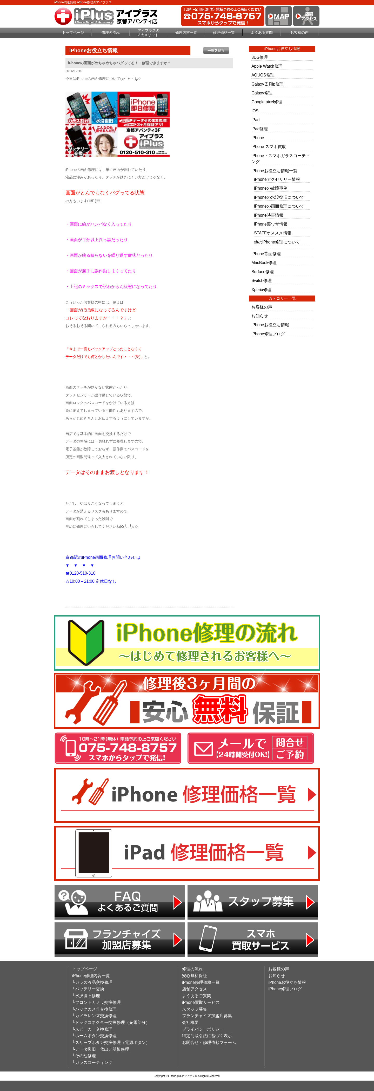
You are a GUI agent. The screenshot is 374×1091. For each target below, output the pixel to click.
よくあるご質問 (196, 995)
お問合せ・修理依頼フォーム (209, 1042)
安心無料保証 (194, 975)
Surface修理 (262, 271)
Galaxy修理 (261, 93)
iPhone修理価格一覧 (201, 982)
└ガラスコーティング (92, 1062)
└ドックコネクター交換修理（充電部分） (111, 1022)
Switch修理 (261, 280)
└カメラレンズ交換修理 (94, 1015)
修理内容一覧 (186, 32)
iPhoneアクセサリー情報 (277, 179)
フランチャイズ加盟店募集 (207, 1015)
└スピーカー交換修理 (92, 1029)
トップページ (73, 32)
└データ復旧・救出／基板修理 (100, 1049)
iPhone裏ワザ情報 (271, 224)
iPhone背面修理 (266, 254)
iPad (255, 120)
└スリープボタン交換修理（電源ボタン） (111, 1042)
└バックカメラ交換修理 (94, 1009)
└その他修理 (84, 1056)
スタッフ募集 (194, 1009)
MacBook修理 (264, 262)
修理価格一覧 (224, 32)
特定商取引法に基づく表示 (207, 1036)
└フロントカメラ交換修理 (96, 1002)
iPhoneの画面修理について (279, 206)
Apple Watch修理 (267, 66)
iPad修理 (259, 129)
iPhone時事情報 (268, 215)
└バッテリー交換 (88, 989)
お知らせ (259, 316)
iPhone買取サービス (201, 1002)
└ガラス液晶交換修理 (92, 982)
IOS (254, 111)
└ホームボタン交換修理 (94, 1036)
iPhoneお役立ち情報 (270, 325)
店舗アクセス (194, 989)
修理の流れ (111, 32)
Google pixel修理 (266, 102)
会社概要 (190, 1022)
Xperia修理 (261, 289)
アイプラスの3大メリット (148, 32)
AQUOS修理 (262, 75)
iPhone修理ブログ (268, 334)
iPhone (257, 138)
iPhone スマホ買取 (268, 146)
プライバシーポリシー (203, 1029)
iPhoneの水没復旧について (279, 197)
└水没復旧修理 (86, 995)
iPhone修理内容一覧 (91, 975)
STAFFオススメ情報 (272, 233)
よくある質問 (262, 32)
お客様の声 (299, 32)
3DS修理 (259, 57)
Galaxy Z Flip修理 (267, 84)
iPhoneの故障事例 (271, 188)
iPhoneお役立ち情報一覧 (274, 171)
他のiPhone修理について (277, 242)
